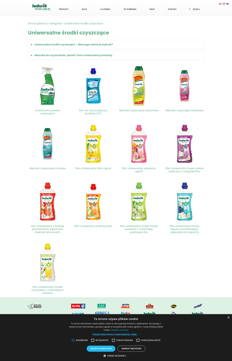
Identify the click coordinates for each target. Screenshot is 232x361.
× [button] (228, 317)
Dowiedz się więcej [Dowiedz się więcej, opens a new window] (119, 330)
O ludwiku (105, 9)
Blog (84, 9)
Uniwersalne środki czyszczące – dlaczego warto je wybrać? (73, 44)
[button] (115, 334)
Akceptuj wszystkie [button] (101, 348)
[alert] (116, 337)
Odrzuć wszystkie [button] (131, 348)
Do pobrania (130, 9)
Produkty (64, 9)
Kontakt (172, 9)
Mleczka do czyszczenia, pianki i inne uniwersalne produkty (73, 55)
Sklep (152, 9)
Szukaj (195, 9)
